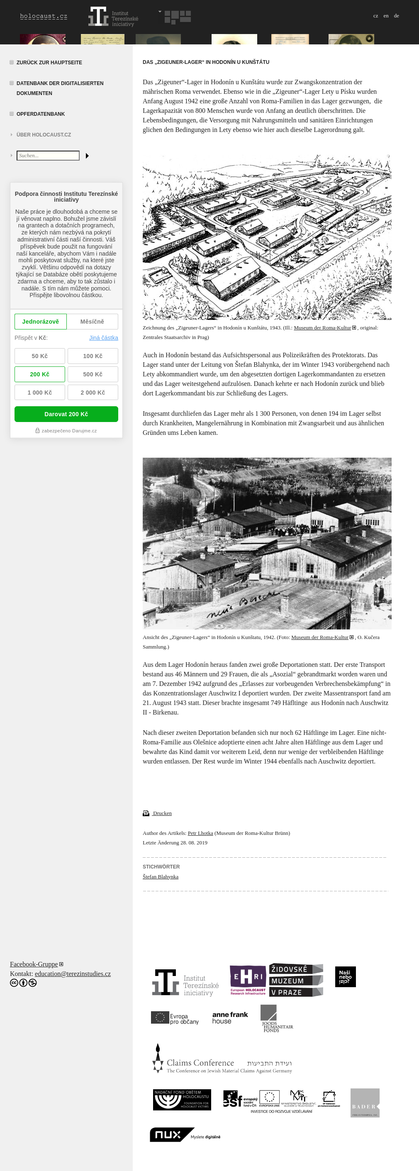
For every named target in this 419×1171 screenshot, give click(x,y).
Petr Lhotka (200, 833)
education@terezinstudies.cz (73, 973)
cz (375, 15)
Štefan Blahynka (160, 876)
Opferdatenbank (41, 114)
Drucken (157, 813)
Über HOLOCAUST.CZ (44, 135)
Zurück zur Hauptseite (49, 63)
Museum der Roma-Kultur (322, 327)
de (396, 15)
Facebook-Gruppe (34, 964)
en (385, 15)
